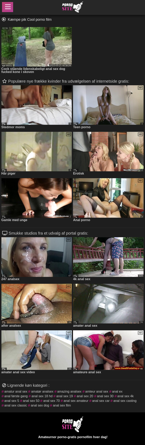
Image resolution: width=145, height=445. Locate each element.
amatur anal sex (15, 391)
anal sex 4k (125, 396)
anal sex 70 (51, 400)
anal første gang (16, 396)
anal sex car (101, 400)
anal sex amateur (76, 400)
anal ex (117, 391)
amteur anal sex (96, 391)
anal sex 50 (31, 400)
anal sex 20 (85, 396)
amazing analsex (69, 391)
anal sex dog (40, 405)
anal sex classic (15, 405)
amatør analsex (42, 391)
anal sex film (62, 405)
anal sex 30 (105, 396)
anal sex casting (125, 400)
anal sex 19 (64, 396)
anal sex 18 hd (41, 396)
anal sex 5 (11, 400)
